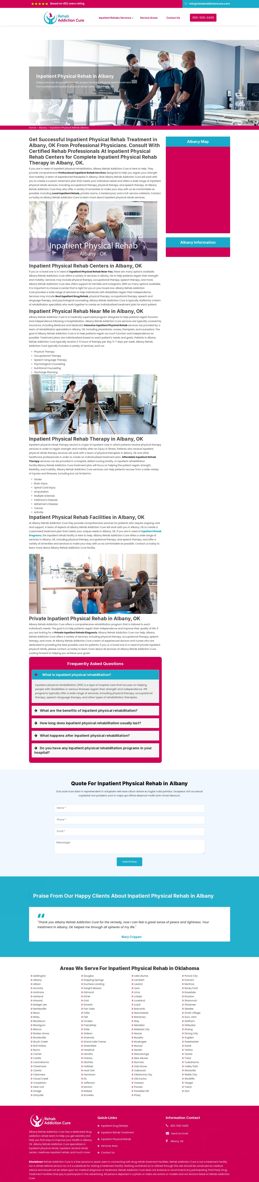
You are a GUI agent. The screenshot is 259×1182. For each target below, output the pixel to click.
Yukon (188, 1073)
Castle (37, 1044)
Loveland (139, 986)
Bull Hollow (39, 1031)
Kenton (88, 1073)
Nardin (138, 1036)
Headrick (89, 1036)
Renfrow (189, 970)
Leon (137, 974)
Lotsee (138, 982)
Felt (86, 1003)
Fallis (87, 999)
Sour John (191, 1003)
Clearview (39, 1060)
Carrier (37, 1040)
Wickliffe (190, 1064)
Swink (188, 1031)
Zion (187, 1077)
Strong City (191, 1019)
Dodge (37, 1077)
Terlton (189, 1036)
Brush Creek (40, 1027)
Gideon (88, 1019)
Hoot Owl (89, 1056)
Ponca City (191, 961)
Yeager (189, 1068)
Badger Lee (40, 990)
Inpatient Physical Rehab (116, 1125)
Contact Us (173, 17)
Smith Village (193, 999)
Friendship (90, 1011)
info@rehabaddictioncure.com (209, 3)
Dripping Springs (94, 966)
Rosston (189, 982)
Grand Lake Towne (95, 1027)
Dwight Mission (93, 974)
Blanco (37, 1015)
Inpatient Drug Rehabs (114, 1111)
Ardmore (38, 978)
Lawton (138, 970)
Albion (37, 970)
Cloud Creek (40, 1064)
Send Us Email (179, 1119)
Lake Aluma (141, 961)
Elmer (87, 982)
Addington (39, 961)
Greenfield (90, 1031)
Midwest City (142, 1015)
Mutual (138, 1031)
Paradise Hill (141, 1077)
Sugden (189, 1023)
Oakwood (140, 1056)
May (136, 1007)
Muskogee (140, 1027)
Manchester (141, 999)
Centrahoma (41, 1048)
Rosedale (190, 978)
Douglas (89, 961)
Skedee (189, 994)
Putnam (189, 966)
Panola (138, 1073)
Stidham (190, 1007)
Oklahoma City (143, 1060)
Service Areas (149, 17)
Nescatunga (141, 1040)
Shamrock (191, 986)
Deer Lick (38, 1073)
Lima (137, 978)
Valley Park (191, 1052)
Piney (137, 1081)
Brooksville (39, 1023)
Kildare (88, 1077)
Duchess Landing (94, 970)
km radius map (198, 177)
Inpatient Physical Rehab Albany (69, 113)
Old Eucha (140, 1064)
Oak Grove (140, 1052)
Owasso (139, 1068)
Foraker (88, 1007)
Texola (188, 1040)
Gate (87, 1015)
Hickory (88, 1044)
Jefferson (89, 1068)
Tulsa (188, 1044)
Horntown (89, 1060)
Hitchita (88, 1048)
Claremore (39, 1052)
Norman (139, 1048)
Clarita (37, 1056)
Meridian (139, 1011)
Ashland (38, 982)
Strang (189, 1015)
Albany (43, 113)
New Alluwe (141, 1044)
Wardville (190, 1056)
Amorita (38, 974)
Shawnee (190, 990)
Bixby (36, 1003)
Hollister (88, 1052)
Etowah (88, 990)
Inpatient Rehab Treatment (117, 1118)
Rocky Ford (191, 974)
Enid (86, 986)
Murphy (138, 1023)
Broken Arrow (41, 1019)
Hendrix (88, 1040)
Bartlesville (39, 994)
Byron (36, 1036)
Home (32, 113)
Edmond (89, 978)
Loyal (137, 990)
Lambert (139, 966)
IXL (85, 1064)
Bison (36, 999)
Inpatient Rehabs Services (115, 17)
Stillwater (190, 1011)
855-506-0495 (203, 18)
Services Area (109, 1131)
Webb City (191, 1060)
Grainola (89, 1023)
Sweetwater (192, 1027)
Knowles (89, 1081)
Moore (138, 1019)
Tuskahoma (192, 1048)
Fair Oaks (89, 994)
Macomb (139, 994)
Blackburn (39, 1007)
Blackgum (39, 1011)
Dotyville (38, 1081)
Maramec (140, 1003)
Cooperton (39, 1068)
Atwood (38, 986)
